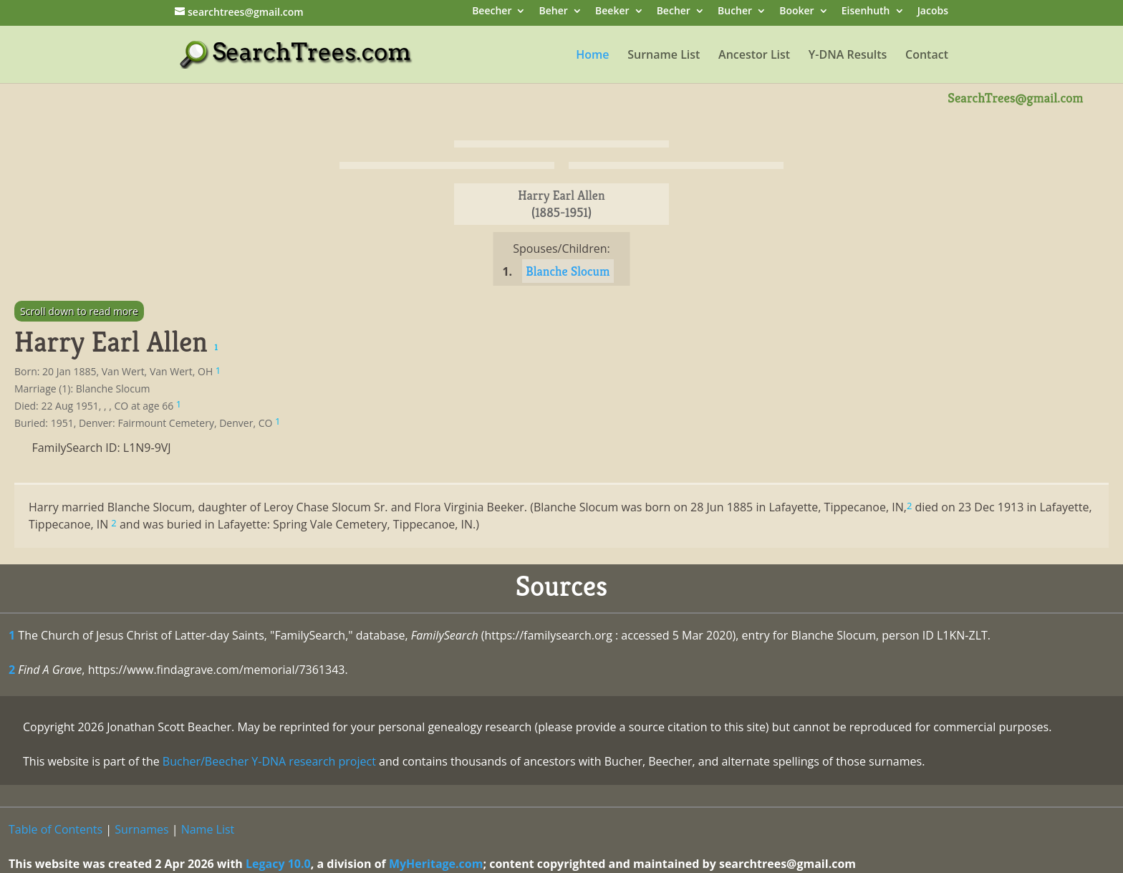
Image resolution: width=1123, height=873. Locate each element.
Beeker (612, 11)
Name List (208, 829)
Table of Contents (55, 829)
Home (592, 55)
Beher (553, 11)
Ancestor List (754, 55)
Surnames (141, 829)
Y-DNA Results (848, 55)
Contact (926, 55)
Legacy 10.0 (278, 864)
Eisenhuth (866, 11)
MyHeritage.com (436, 864)
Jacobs (932, 11)
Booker (796, 11)
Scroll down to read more (79, 311)
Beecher (491, 11)
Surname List (663, 55)
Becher (673, 11)
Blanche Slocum (567, 271)
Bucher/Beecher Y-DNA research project (269, 761)
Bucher (735, 11)
